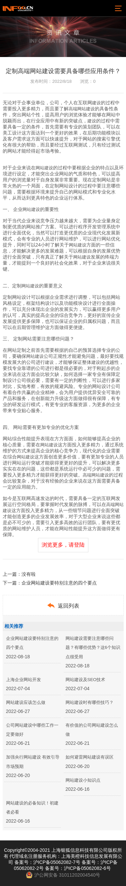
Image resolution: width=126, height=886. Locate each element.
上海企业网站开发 (23, 679)
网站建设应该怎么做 (25, 702)
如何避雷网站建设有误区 (90, 757)
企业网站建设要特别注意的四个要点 (59, 583)
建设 (96, 102)
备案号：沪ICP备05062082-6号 (78, 868)
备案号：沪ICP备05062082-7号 (47, 862)
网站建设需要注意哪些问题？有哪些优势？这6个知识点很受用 (93, 647)
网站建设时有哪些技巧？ (90, 702)
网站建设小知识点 (83, 780)
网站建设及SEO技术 (85, 679)
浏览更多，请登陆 (63, 545)
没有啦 (29, 574)
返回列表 (63, 605)
